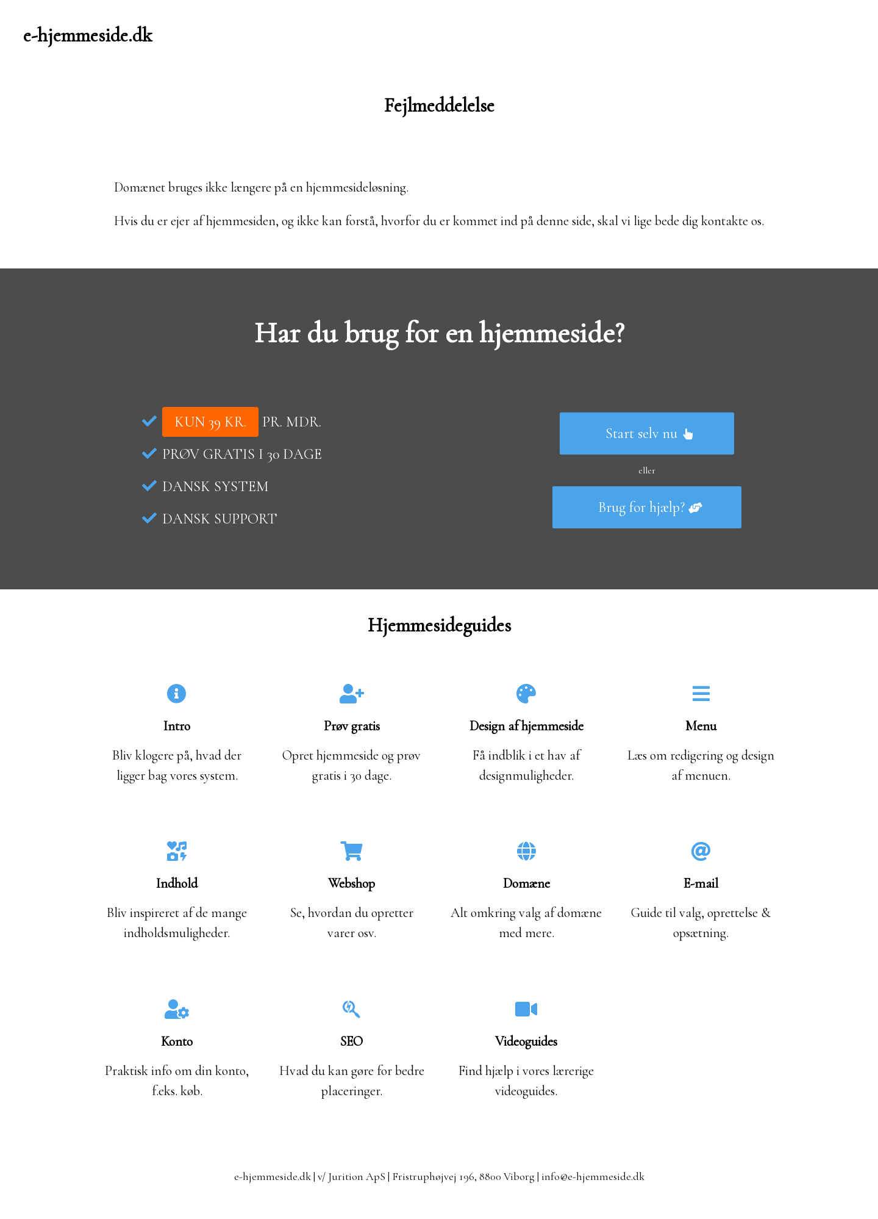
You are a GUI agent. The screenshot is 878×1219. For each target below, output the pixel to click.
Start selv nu (650, 433)
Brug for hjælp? (650, 507)
